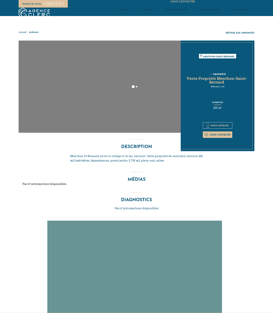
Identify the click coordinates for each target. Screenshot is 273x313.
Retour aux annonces (240, 33)
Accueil (22, 32)
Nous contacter (217, 135)
